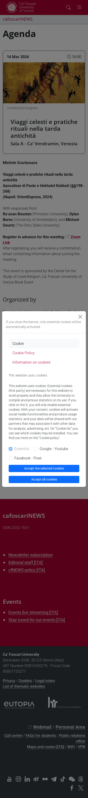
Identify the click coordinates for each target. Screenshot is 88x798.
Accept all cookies (44, 479)
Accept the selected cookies (44, 468)
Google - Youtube (54, 449)
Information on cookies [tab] (31, 362)
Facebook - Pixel (28, 458)
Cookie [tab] (18, 343)
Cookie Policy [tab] (23, 353)
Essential (21, 449)
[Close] (80, 317)
